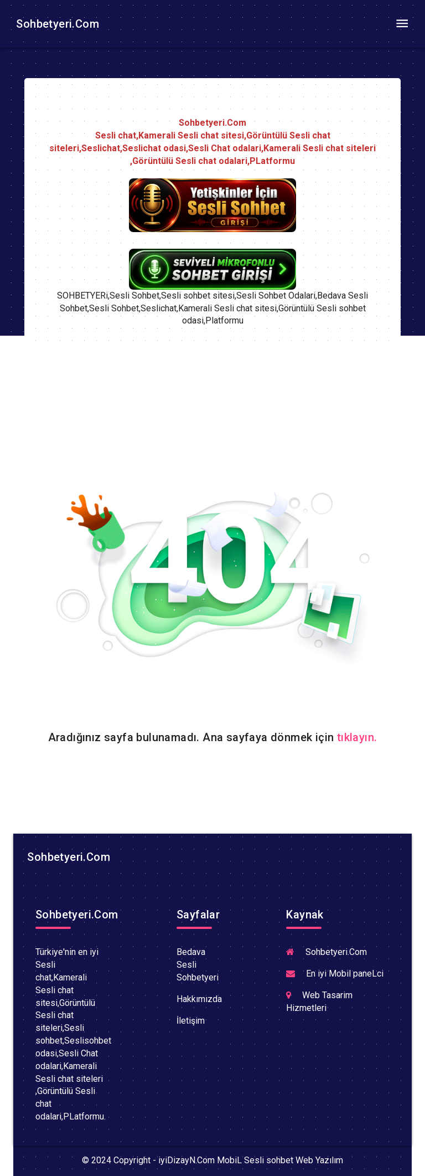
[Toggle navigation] (402, 24)
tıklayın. (357, 737)
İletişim (191, 1020)
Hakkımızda (199, 999)
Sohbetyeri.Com (56, 23)
